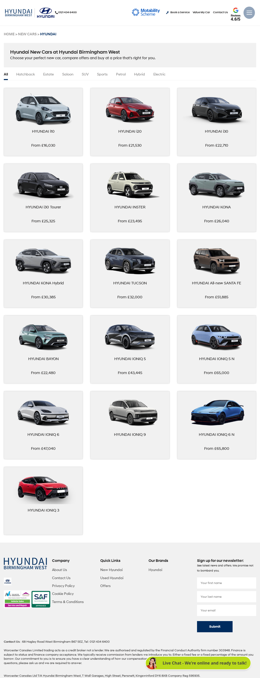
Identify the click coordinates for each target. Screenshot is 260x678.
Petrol (121, 74)
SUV (85, 74)
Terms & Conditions (68, 600)
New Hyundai (111, 568)
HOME (9, 34)
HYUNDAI (46, 34)
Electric (159, 74)
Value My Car (201, 12)
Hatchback (25, 74)
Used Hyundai (111, 577)
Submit (214, 626)
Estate (48, 74)
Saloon (67, 74)
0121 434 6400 (66, 12)
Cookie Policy (63, 593)
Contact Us (220, 12)
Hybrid (139, 74)
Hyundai (155, 568)
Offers (105, 584)
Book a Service (178, 12)
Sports (102, 74)
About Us (59, 568)
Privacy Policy (63, 584)
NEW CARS (26, 34)
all (6, 74)
